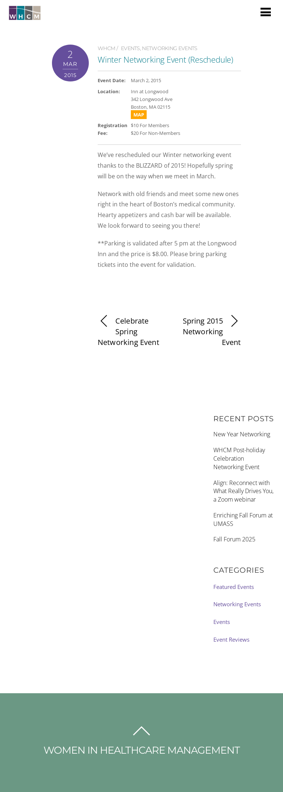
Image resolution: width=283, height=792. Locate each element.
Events (130, 48)
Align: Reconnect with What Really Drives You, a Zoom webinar (243, 491)
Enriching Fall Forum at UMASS (243, 519)
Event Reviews (231, 639)
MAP (138, 114)
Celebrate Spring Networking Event (128, 331)
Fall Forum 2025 (234, 539)
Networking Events (169, 48)
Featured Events (233, 586)
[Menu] (266, 11)
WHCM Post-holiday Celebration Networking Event (239, 458)
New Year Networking (241, 434)
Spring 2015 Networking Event (212, 331)
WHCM (106, 48)
